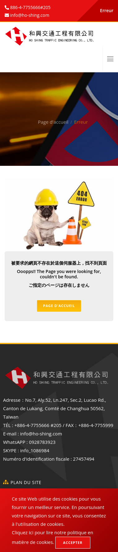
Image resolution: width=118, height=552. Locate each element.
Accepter (72, 542)
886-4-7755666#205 (30, 7)
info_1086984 (34, 450)
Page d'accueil (53, 113)
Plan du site (26, 482)
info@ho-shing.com (41, 433)
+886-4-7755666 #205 (37, 425)
